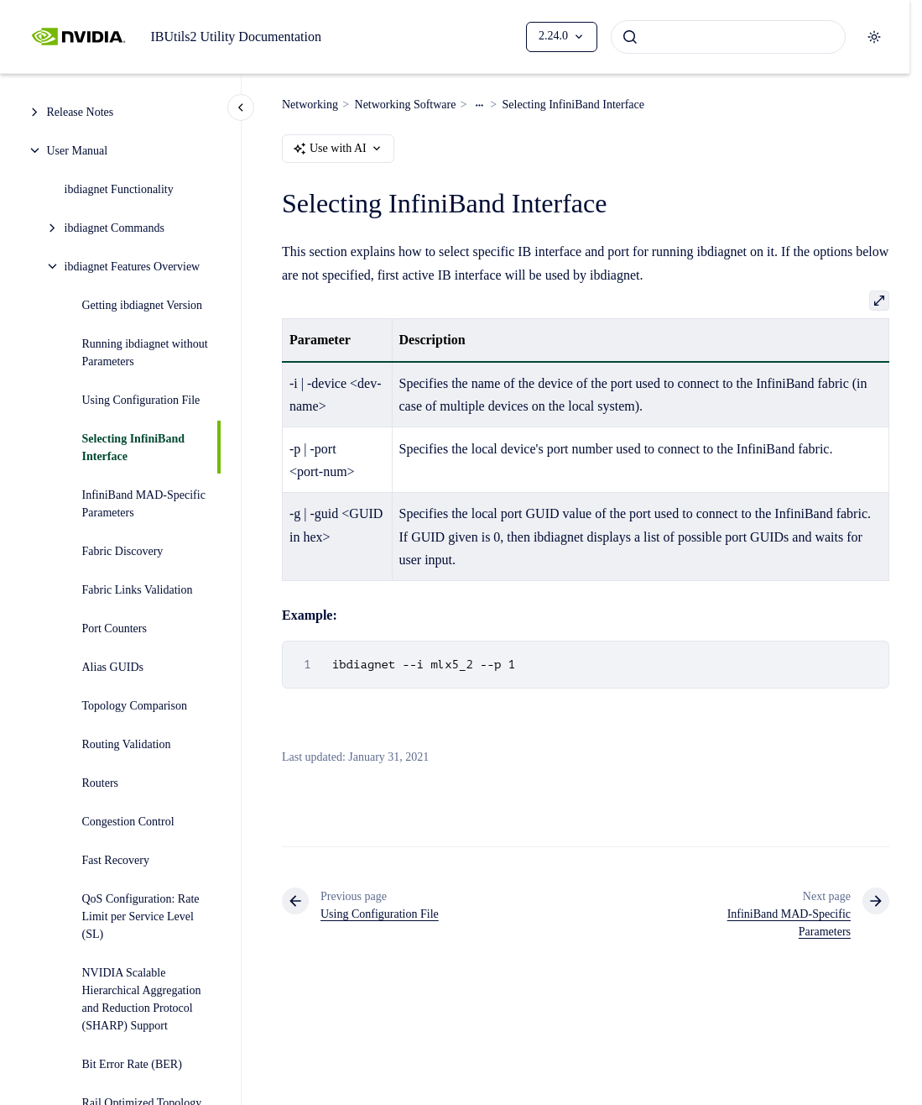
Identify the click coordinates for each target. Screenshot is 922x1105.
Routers (100, 783)
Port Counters (114, 628)
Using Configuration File (141, 400)
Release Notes (80, 112)
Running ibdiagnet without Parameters (145, 353)
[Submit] (630, 37)
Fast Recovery (115, 860)
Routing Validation (126, 744)
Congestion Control (128, 821)
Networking (310, 104)
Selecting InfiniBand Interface (133, 447)
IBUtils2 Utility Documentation (235, 36)
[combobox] (728, 37)
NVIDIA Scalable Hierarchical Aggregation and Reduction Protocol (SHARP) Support (141, 999)
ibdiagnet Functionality (119, 189)
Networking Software (405, 104)
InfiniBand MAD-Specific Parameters (144, 504)
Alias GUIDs (113, 667)
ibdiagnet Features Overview (133, 266)
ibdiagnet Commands (114, 228)
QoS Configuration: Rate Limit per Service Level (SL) (141, 916)
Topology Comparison (134, 705)
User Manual (77, 150)
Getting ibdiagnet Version (142, 305)
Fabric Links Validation (137, 590)
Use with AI (338, 148)
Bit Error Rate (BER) (132, 1064)
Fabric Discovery (123, 551)
